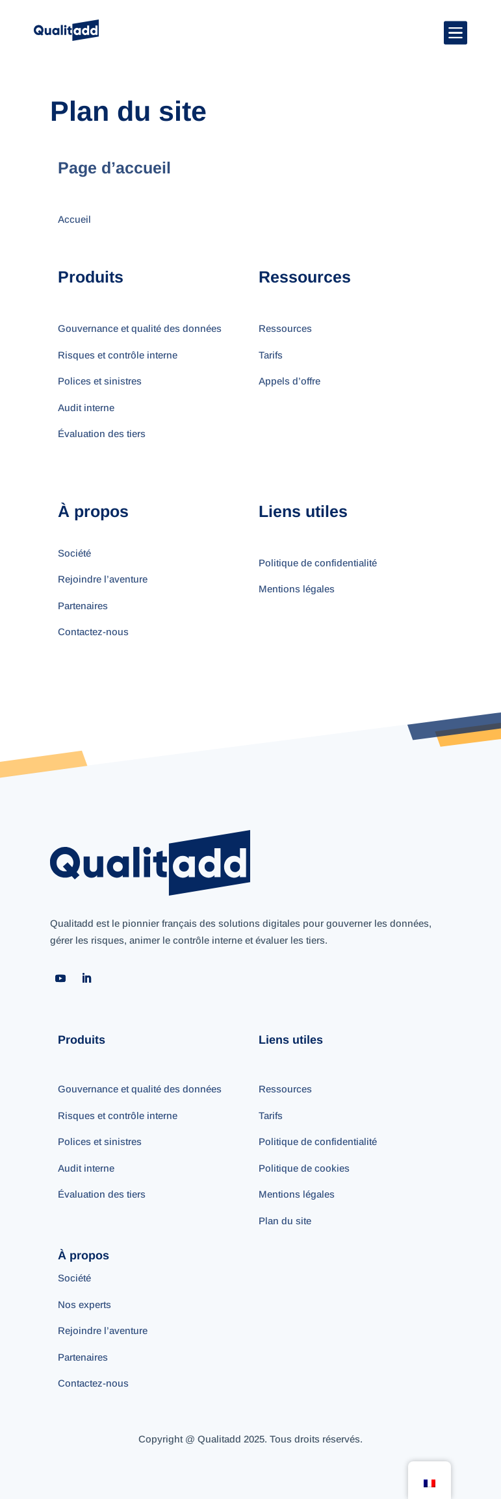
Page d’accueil (116, 167)
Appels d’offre (289, 380)
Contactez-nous (93, 631)
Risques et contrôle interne (117, 354)
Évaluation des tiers (102, 433)
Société (74, 553)
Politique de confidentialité (318, 562)
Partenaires (83, 605)
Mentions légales (297, 588)
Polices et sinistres (100, 380)
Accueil (74, 219)
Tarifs (271, 354)
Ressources (285, 328)
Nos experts (84, 1304)
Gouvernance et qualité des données (140, 328)
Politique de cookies (304, 1168)
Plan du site (285, 1220)
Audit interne (86, 407)
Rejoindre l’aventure (103, 579)
